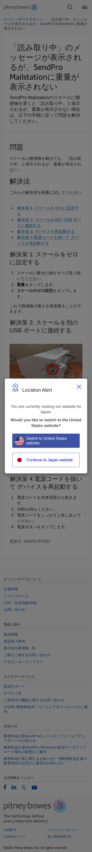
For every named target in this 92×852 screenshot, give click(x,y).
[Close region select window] (79, 386)
